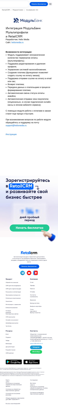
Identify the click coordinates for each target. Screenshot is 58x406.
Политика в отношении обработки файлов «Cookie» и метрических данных (39, 388)
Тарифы (32, 285)
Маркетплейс (18, 10)
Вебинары (9, 343)
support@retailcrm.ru (36, 343)
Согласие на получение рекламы (13, 394)
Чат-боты (8, 326)
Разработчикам (10, 350)
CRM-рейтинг (10, 353)
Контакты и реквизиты (34, 295)
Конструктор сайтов (12, 314)
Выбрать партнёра (35, 306)
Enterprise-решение (11, 307)
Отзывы (32, 292)
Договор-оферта (33, 384)
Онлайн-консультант (12, 320)
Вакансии (33, 300)
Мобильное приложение (13, 298)
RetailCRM (6, 10)
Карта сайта (7, 380)
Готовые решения (8, 311)
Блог (7, 334)
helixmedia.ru (17, 42)
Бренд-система (34, 303)
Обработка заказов (12, 282)
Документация (10, 346)
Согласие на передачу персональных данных (37, 393)
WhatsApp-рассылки (12, 323)
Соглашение (34, 380)
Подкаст (8, 337)
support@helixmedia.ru (16, 125)
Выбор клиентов (35, 312)
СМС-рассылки (10, 317)
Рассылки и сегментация (13, 292)
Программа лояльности (13, 295)
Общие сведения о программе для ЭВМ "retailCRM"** (15, 398)
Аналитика (9, 301)
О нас (32, 282)
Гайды (7, 340)
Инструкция (11, 134)
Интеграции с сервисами (13, 304)
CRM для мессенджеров (13, 285)
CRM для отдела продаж (13, 288)
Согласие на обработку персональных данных (13, 389)
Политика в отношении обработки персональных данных (14, 384)
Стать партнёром (33, 310)
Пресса (32, 288)
